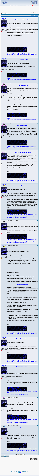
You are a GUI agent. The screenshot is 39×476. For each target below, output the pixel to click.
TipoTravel (23, 471)
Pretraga (12, 5)
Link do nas (14, 5)
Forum (8, 5)
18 (4, 12)
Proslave (21, 471)
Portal (6, 5)
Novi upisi (10, 5)
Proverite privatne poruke (26, 5)
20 (5, 12)
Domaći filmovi (17, 5)
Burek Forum (12, 471)
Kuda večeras (25, 471)
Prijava (29, 5)
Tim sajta (22, 5)
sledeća (7, 12)
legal (27, 471)
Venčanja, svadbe (19, 471)
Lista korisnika (20, 5)
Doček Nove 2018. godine (15, 471)
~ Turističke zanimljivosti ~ (6, 11)
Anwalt (26, 471)
